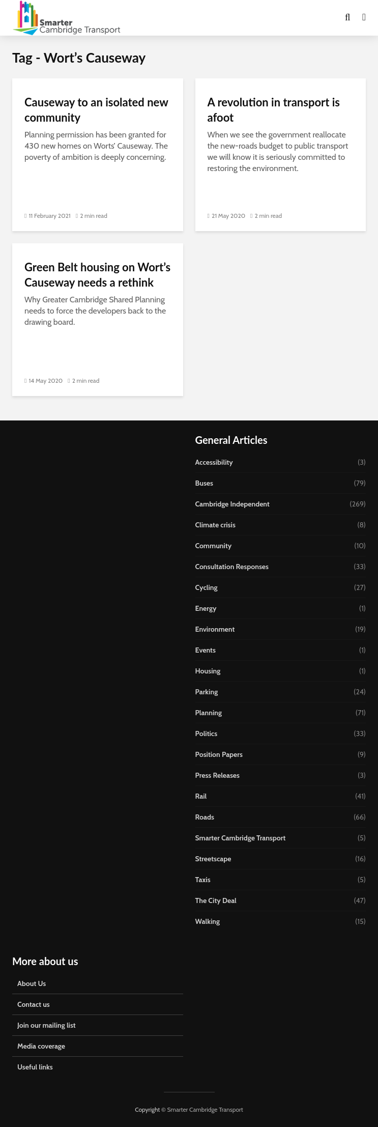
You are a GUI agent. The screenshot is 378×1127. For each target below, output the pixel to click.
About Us (31, 983)
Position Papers (219, 754)
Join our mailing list (46, 1025)
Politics (206, 733)
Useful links (35, 1067)
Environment (215, 629)
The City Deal (216, 900)
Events (205, 650)
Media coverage (41, 1046)
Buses (204, 483)
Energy (206, 608)
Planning (208, 712)
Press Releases (217, 775)
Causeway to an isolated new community (96, 109)
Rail (201, 796)
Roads (204, 817)
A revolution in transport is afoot (274, 109)
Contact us (33, 1004)
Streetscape (213, 858)
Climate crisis (215, 524)
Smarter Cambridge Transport (240, 837)
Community (213, 545)
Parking (206, 691)
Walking (207, 921)
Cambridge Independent (232, 504)
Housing (208, 670)
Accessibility (214, 462)
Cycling (206, 587)
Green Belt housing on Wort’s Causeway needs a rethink (97, 274)
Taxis (203, 879)
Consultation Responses (232, 566)
